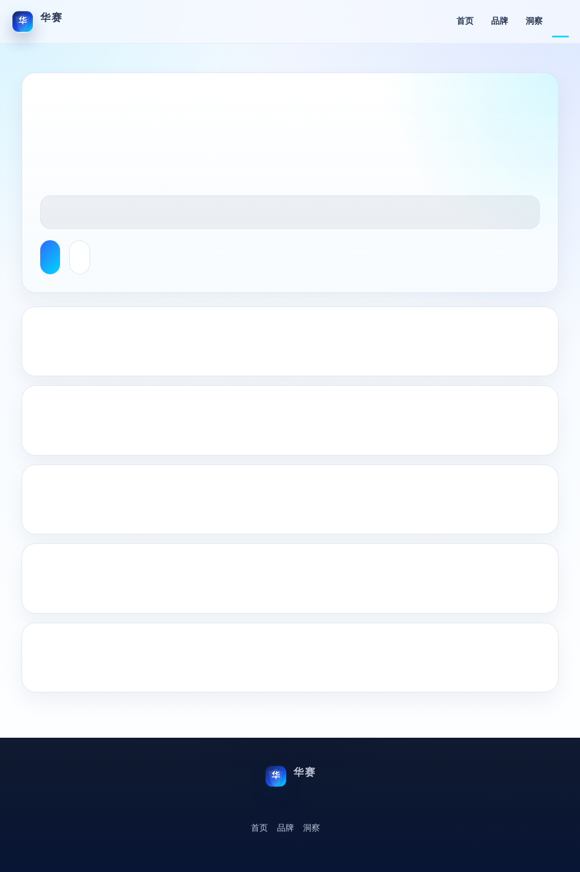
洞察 (534, 21)
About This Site (79, 257)
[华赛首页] (36, 21)
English (560, 21)
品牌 (499, 21)
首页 (465, 21)
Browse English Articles (50, 257)
